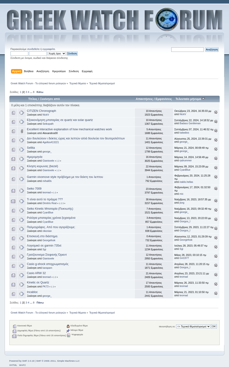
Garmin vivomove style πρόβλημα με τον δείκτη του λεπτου (65, 177)
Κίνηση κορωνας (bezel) (42, 166)
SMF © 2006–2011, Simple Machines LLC (58, 361)
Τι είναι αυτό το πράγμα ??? (45, 199)
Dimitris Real (50, 203)
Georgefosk (49, 240)
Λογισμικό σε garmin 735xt (44, 245)
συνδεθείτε (33, 49)
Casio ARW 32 (36, 273)
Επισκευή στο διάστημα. (42, 236)
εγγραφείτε (49, 49)
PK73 (46, 286)
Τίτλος (32, 99)
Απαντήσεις (144, 99)
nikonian (47, 230)
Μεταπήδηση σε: (167, 326)
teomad (47, 192)
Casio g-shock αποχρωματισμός (47, 264)
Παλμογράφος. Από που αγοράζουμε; (51, 227)
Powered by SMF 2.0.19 (21, 361)
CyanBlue (185, 169)
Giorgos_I (185, 221)
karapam (47, 267)
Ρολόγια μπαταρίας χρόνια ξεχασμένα (51, 217)
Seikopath (48, 123)
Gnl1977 (184, 258)
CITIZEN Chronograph (41, 111)
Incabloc (32, 292)
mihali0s (47, 181)
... (31, 92)
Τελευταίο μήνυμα (190, 99)
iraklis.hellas (186, 181)
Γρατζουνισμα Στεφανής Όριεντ (47, 254)
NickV (46, 114)
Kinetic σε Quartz (38, 282)
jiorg (182, 202)
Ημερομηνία (34, 157)
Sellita (31, 147)
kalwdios (184, 132)
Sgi (44, 249)
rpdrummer (186, 160)
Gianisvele (48, 160)
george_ (184, 141)
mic (181, 193)
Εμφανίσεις (163, 99)
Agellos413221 (51, 142)
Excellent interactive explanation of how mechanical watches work (69, 129)
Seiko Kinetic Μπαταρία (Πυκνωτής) (50, 208)
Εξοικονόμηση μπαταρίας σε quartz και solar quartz (60, 120)
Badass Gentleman (190, 123)
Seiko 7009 (34, 188)
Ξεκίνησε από (50, 99)
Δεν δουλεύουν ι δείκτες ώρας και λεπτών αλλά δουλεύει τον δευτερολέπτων (76, 138)
